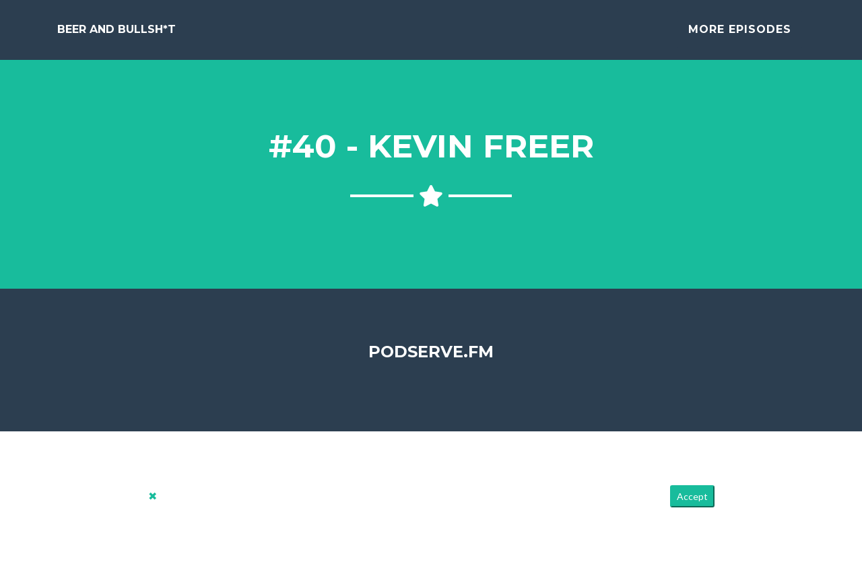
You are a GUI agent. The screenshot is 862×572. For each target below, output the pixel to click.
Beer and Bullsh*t (116, 34)
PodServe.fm (431, 361)
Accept (692, 507)
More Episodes (739, 34)
